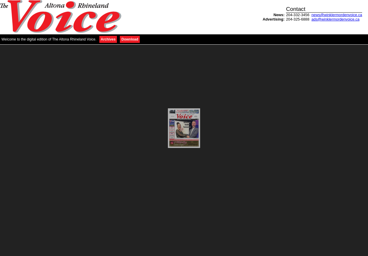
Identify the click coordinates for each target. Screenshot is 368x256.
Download (129, 39)
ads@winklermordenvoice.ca (335, 19)
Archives (108, 39)
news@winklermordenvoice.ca (336, 15)
